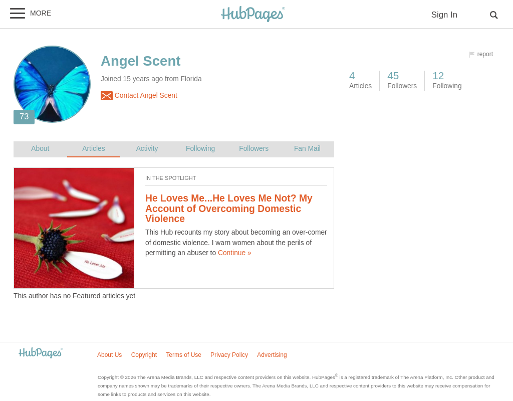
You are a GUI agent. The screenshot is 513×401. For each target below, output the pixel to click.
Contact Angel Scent (139, 96)
